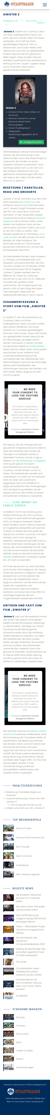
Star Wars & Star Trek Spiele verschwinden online (24, 908)
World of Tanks (17, 828)
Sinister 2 (11, 107)
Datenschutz (18, 1085)
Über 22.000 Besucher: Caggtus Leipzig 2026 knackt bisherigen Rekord (24, 918)
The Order (14, 962)
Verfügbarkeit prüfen (32, 142)
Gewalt (7, 556)
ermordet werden (35, 346)
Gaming (14, 1017)
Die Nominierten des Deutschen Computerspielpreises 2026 (24, 941)
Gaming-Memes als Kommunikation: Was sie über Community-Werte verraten (22, 984)
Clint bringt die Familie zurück (26, 804)
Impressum (8, 1085)
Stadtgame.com (39, 1085)
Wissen (13, 1059)
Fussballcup (16, 865)
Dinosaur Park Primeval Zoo (24, 838)
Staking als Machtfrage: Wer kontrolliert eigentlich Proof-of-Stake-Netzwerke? (24, 952)
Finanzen (14, 1025)
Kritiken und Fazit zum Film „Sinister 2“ (25, 808)
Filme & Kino (16, 1034)
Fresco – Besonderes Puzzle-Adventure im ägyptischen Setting (24, 929)
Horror (11, 734)
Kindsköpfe (15, 995)
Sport (12, 1042)
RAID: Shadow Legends (21, 874)
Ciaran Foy (29, 202)
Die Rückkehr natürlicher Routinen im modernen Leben (22, 898)
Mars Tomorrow (17, 856)
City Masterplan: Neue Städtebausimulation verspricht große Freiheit (22, 971)
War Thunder (16, 847)
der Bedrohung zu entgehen (31, 460)
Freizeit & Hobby (18, 1050)
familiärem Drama (37, 731)
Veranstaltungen (18, 1067)
